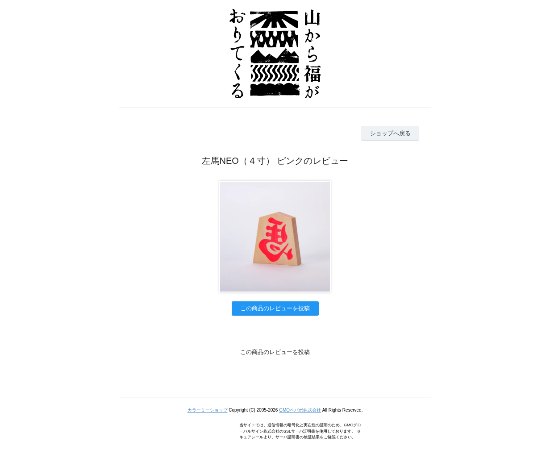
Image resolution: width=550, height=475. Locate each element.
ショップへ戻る (390, 133)
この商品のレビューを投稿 (275, 308)
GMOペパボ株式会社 (300, 410)
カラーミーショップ (208, 410)
